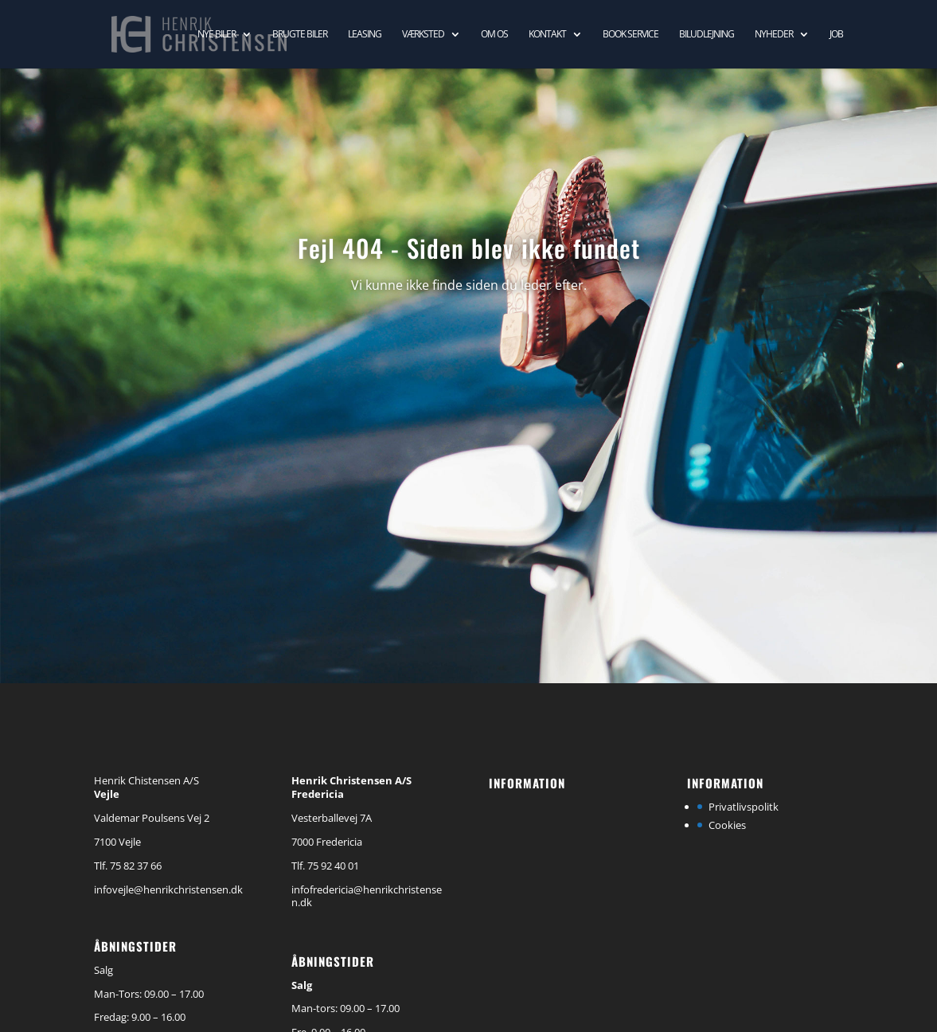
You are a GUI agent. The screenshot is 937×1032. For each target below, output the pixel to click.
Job (836, 35)
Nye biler (216, 35)
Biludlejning (706, 35)
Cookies (727, 825)
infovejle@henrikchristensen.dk (168, 889)
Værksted (423, 35)
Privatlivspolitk (744, 806)
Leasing (364, 35)
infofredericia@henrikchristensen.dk (366, 896)
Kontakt (547, 35)
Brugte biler (299, 35)
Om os (494, 35)
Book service (630, 35)
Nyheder (774, 35)
